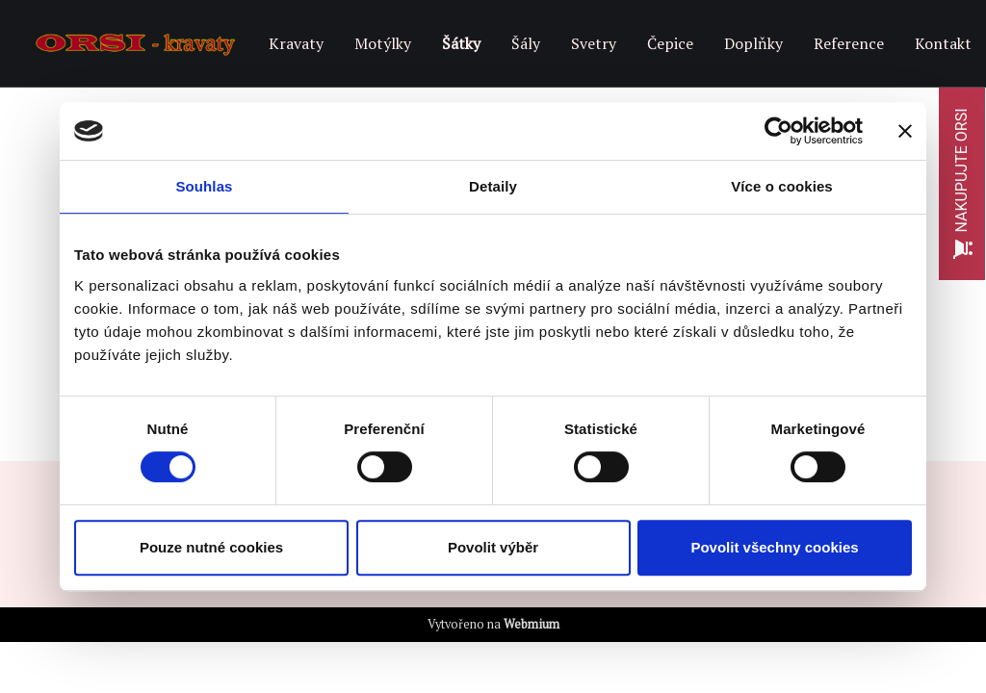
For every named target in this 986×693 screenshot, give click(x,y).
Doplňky (753, 43)
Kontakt (943, 43)
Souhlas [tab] (203, 186)
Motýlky (382, 43)
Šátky (461, 43)
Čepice (670, 43)
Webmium (531, 624)
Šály (525, 43)
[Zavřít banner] (905, 131)
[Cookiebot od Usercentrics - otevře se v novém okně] (778, 130)
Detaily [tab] (493, 186)
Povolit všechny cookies (774, 547)
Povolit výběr (493, 547)
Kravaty (296, 43)
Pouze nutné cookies (211, 547)
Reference (849, 43)
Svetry (593, 43)
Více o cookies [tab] (782, 186)
